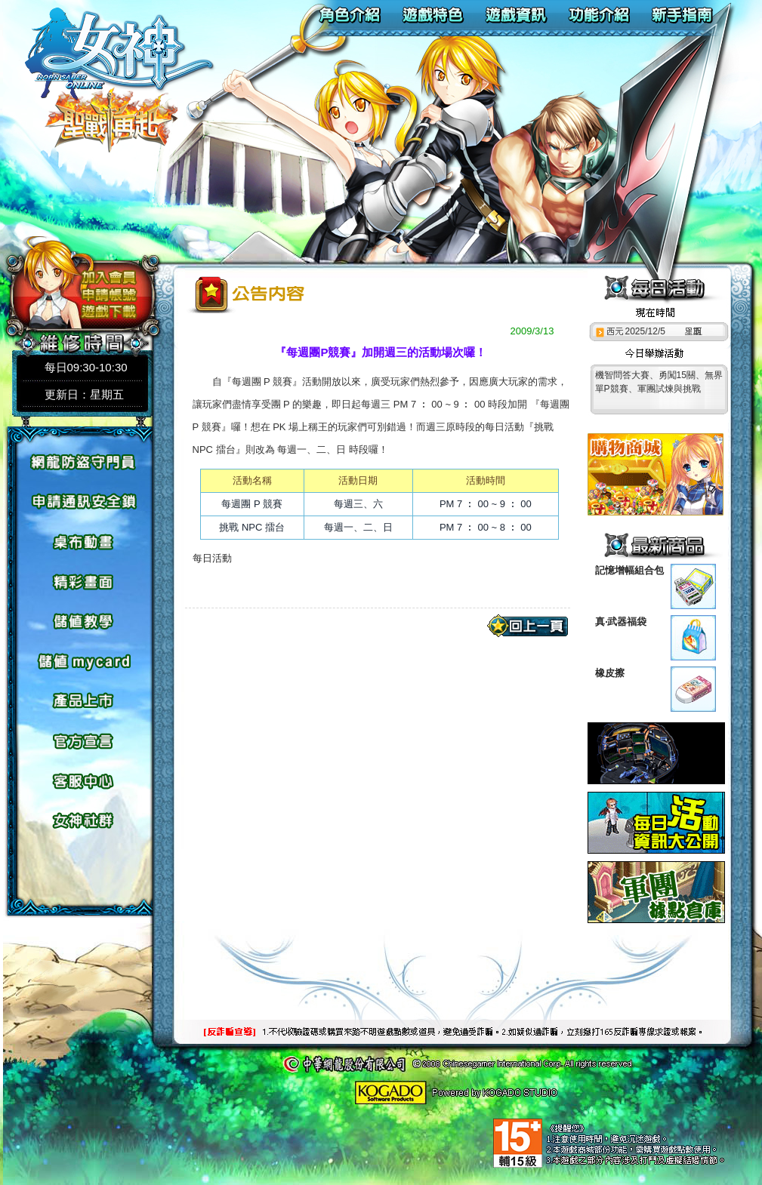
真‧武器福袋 (620, 621)
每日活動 (212, 558)
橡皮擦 (610, 673)
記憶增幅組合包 (629, 570)
